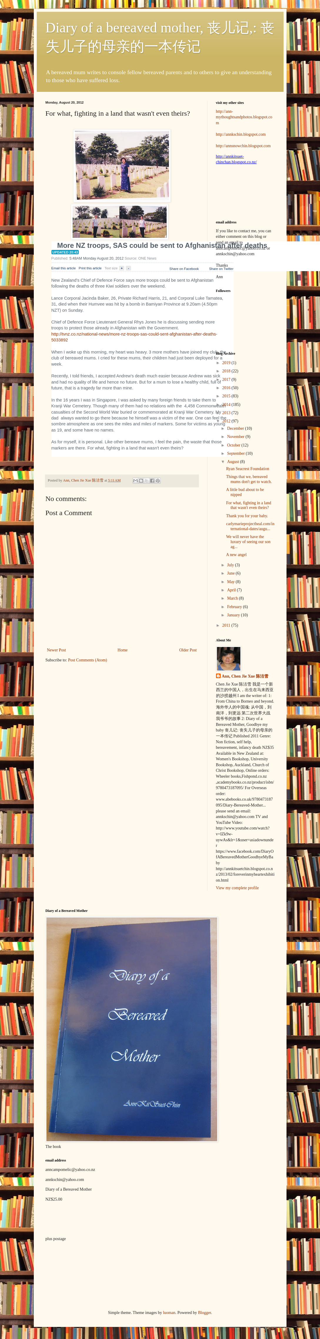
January (234, 615)
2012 (227, 421)
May (231, 582)
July (231, 565)
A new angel (236, 554)
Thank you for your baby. (247, 516)
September (236, 453)
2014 (227, 404)
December (236, 428)
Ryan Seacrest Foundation (247, 469)
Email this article (63, 268)
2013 (227, 413)
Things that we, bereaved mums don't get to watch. (249, 479)
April (232, 590)
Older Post (188, 650)
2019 (227, 363)
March (233, 598)
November (236, 436)
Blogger (204, 1312)
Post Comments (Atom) (87, 660)
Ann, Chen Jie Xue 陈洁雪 (83, 480)
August (233, 461)
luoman (169, 1312)
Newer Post (56, 650)
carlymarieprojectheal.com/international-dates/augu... (250, 526)
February (235, 607)
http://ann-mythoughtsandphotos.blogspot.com (244, 117)
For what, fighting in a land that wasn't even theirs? (248, 505)
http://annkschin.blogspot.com (241, 134)
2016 (227, 388)
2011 (226, 625)
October (234, 445)
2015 (227, 396)
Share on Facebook (184, 269)
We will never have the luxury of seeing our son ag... (248, 542)
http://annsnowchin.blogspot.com (243, 146)
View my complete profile (237, 888)
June (231, 573)
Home (123, 650)
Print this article (90, 268)
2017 (227, 379)
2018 (227, 371)
